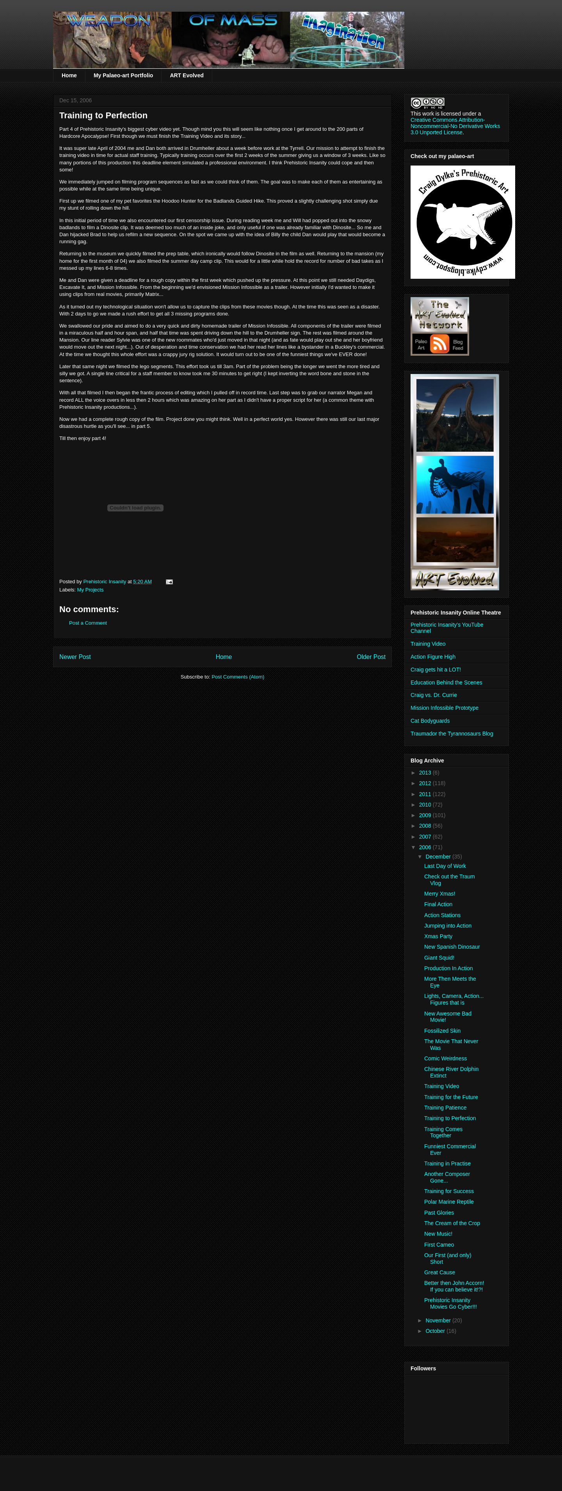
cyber (152, 129)
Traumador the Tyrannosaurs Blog (452, 733)
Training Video (428, 644)
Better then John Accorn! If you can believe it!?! (454, 1286)
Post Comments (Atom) (238, 677)
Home (69, 75)
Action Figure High (433, 657)
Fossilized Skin (442, 1031)
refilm (132, 234)
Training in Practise (447, 1163)
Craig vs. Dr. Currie (434, 695)
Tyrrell (296, 148)
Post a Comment (88, 623)
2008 (426, 826)
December (438, 856)
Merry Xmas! (439, 894)
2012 (426, 783)
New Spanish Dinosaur (452, 947)
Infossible (126, 287)
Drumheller (202, 148)
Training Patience (445, 1107)
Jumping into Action (447, 926)
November (438, 1320)
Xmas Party (438, 936)
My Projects (90, 590)
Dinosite (110, 227)
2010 (426, 805)
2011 (426, 794)
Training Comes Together (443, 1132)
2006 (426, 847)
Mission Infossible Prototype (444, 708)
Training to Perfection (450, 1118)
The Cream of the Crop (452, 1223)
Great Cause (439, 1272)
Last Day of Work (445, 866)
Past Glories (439, 1213)
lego (144, 366)
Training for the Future (451, 1097)
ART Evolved (186, 75)
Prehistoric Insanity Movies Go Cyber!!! (450, 1303)
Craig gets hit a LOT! (436, 669)
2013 (426, 773)
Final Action (438, 904)
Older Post (371, 657)
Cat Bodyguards (430, 721)
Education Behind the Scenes (446, 682)
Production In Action (448, 968)
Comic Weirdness (445, 1058)
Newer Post (75, 657)
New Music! (438, 1234)
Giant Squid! (439, 958)
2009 (426, 815)
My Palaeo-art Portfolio (123, 75)
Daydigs (365, 280)
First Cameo (439, 1245)
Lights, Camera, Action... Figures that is (454, 999)
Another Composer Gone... (447, 1177)
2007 (426, 837)
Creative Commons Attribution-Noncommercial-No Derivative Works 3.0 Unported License (455, 126)
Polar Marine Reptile (449, 1202)
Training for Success (449, 1191)
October (435, 1331)
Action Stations (442, 915)
